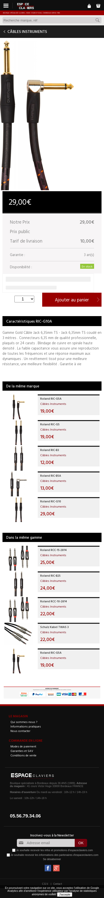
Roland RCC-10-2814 (53, 601)
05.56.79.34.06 (25, 815)
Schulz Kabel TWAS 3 (54, 627)
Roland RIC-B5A (50, 475)
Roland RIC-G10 (50, 501)
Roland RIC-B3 (49, 450)
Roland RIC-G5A (51, 398)
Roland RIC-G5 (50, 424)
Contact (57, 884)
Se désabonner (52, 859)
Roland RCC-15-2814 (53, 549)
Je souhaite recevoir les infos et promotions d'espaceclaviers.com (54, 850)
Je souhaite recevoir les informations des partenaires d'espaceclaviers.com (55, 854)
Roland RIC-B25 (50, 575)
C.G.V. (45, 884)
